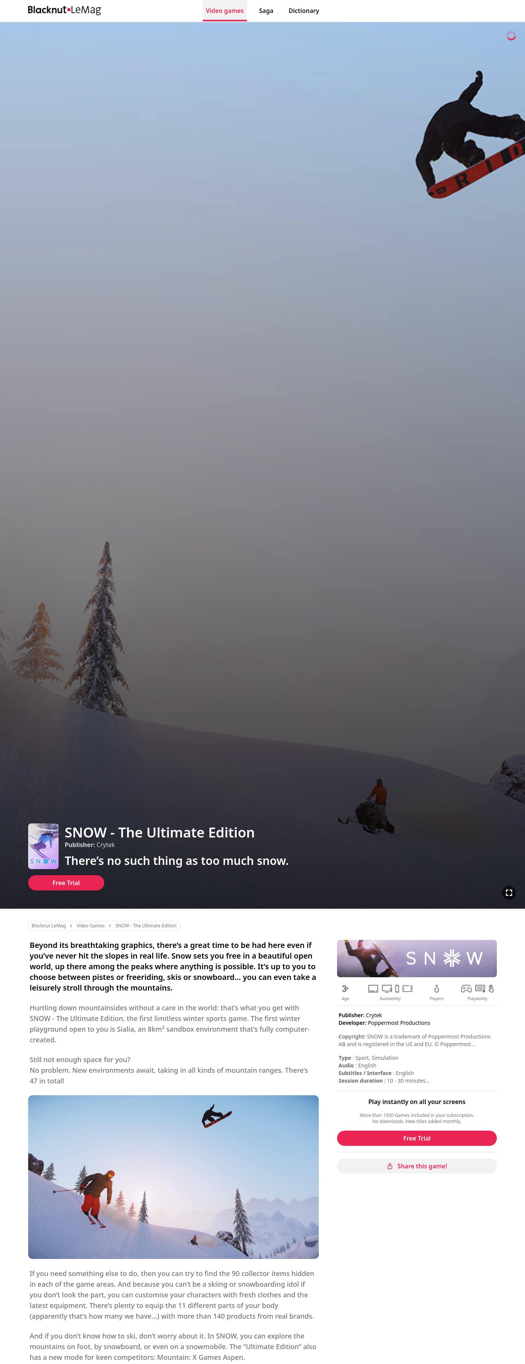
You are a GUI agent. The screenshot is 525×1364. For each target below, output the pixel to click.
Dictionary (304, 10)
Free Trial (66, 883)
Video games (225, 10)
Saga (266, 10)
